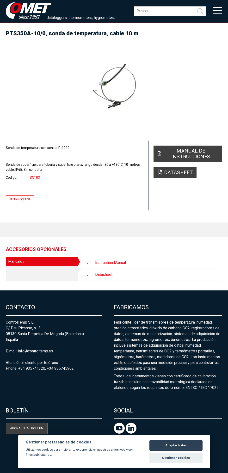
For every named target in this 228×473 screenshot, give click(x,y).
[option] (114, 86)
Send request (19, 199)
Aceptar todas (176, 445)
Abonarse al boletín (26, 428)
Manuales (16, 261)
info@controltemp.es (35, 351)
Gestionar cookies (176, 458)
